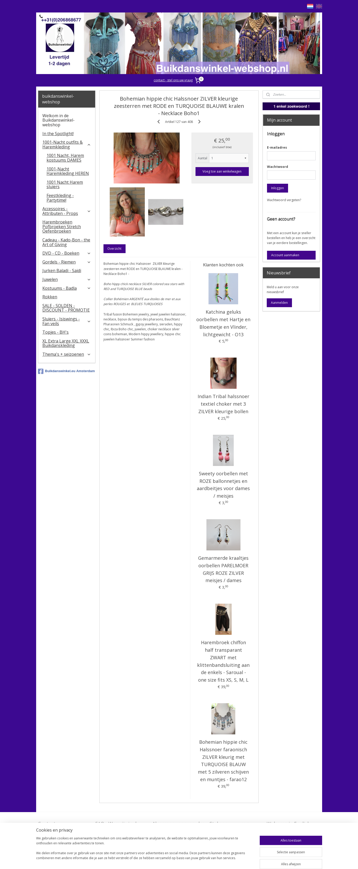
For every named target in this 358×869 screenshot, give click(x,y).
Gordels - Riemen (66, 262)
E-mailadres (277, 147)
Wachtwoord (277, 166)
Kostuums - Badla (66, 288)
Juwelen (66, 279)
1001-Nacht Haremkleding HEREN (68, 171)
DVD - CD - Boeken (66, 253)
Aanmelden (279, 302)
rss (178, 859)
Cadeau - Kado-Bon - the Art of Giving (66, 242)
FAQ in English (283, 832)
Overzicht (115, 248)
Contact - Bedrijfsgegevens (57, 826)
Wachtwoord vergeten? (284, 200)
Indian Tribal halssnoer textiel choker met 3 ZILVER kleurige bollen (223, 403)
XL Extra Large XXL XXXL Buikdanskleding (65, 343)
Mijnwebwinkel (243, 859)
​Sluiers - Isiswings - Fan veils (66, 321)
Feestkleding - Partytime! (60, 198)
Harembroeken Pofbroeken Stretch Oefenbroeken (61, 226)
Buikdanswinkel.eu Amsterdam (66, 371)
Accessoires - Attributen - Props (66, 211)
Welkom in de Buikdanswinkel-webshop (58, 120)
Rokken (49, 297)
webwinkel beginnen (198, 859)
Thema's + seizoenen (66, 354)
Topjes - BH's (55, 332)
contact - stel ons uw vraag (173, 80)
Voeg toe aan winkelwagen (222, 171)
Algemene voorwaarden (178, 823)
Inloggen (277, 188)
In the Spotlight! (58, 133)
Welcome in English (288, 823)
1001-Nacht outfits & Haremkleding (66, 144)
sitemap (167, 859)
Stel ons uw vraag (229, 823)
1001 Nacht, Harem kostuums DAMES (65, 158)
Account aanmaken (285, 255)
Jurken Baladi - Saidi (61, 270)
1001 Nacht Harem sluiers (65, 184)
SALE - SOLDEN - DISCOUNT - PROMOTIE (66, 308)
